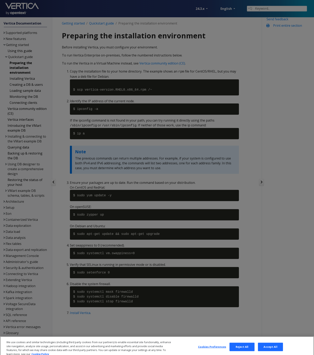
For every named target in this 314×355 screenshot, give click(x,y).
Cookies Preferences (212, 350)
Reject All (242, 350)
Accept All (270, 350)
